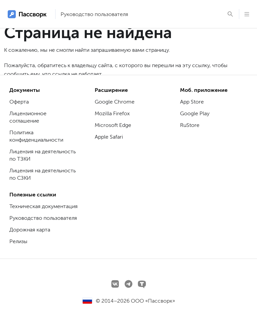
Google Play (194, 113)
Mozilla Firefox (112, 113)
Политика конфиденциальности (36, 136)
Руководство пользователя (94, 14)
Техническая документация (43, 206)
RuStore (189, 125)
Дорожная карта (29, 229)
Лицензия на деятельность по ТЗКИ (42, 155)
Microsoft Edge (113, 125)
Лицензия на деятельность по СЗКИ (42, 174)
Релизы (18, 241)
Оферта (19, 102)
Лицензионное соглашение (28, 117)
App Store (192, 102)
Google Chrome (115, 102)
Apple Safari (109, 137)
